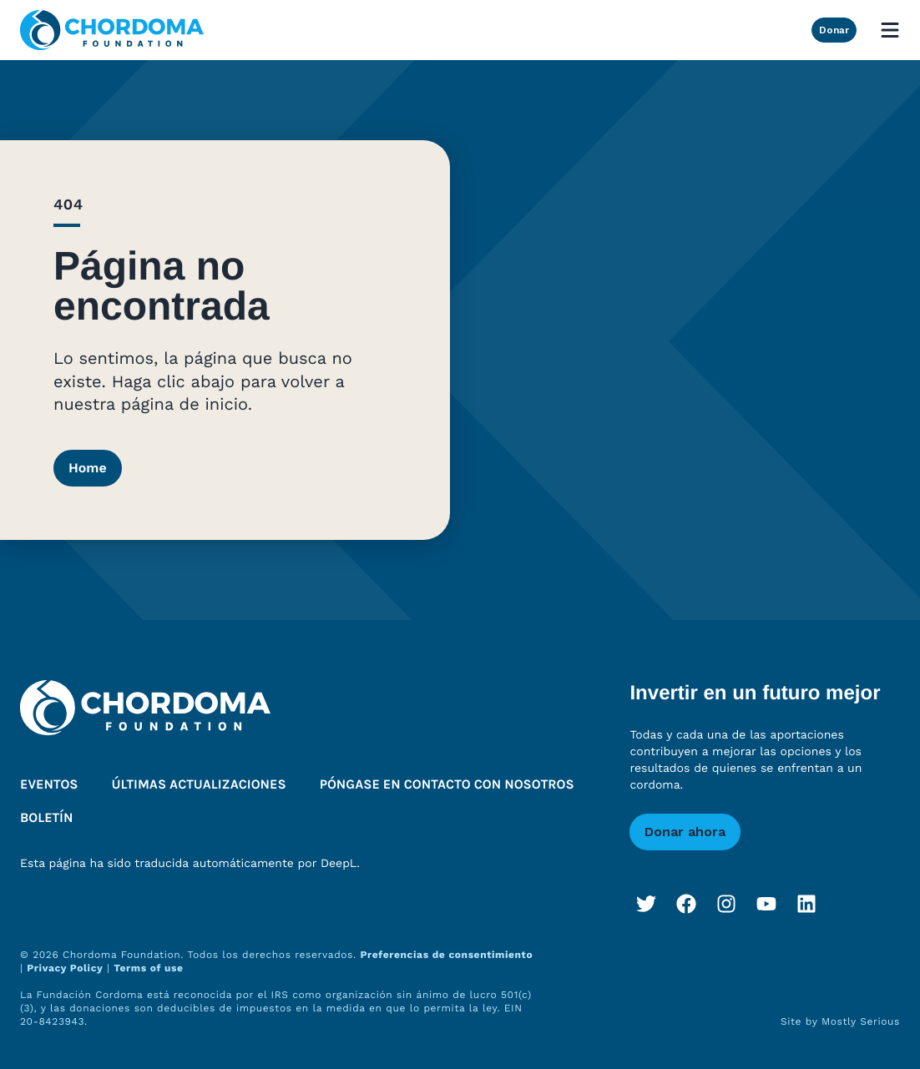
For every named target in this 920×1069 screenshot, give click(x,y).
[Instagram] (726, 904)
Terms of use (148, 968)
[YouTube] (766, 904)
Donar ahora (685, 832)
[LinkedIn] (806, 904)
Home (87, 468)
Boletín (46, 818)
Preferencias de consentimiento (446, 955)
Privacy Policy (65, 968)
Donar (834, 30)
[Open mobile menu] (890, 30)
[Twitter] (646, 904)
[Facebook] (686, 904)
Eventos (49, 785)
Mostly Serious (860, 1021)
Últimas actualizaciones (199, 785)
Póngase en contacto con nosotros (447, 785)
